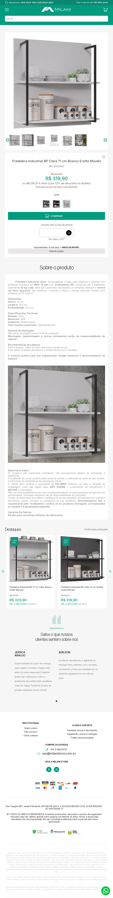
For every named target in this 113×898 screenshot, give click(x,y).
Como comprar (31, 735)
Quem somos (30, 728)
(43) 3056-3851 (45, 2)
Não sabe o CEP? (56, 239)
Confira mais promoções (96, 529)
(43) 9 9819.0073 (58, 749)
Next (110, 571)
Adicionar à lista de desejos (103, 157)
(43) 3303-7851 (29, 2)
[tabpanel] (34, 671)
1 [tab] (56, 701)
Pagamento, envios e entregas (82, 734)
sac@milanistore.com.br (59, 753)
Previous (2, 571)
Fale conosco (30, 731)
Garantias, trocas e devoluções (82, 730)
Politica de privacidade (82, 737)
